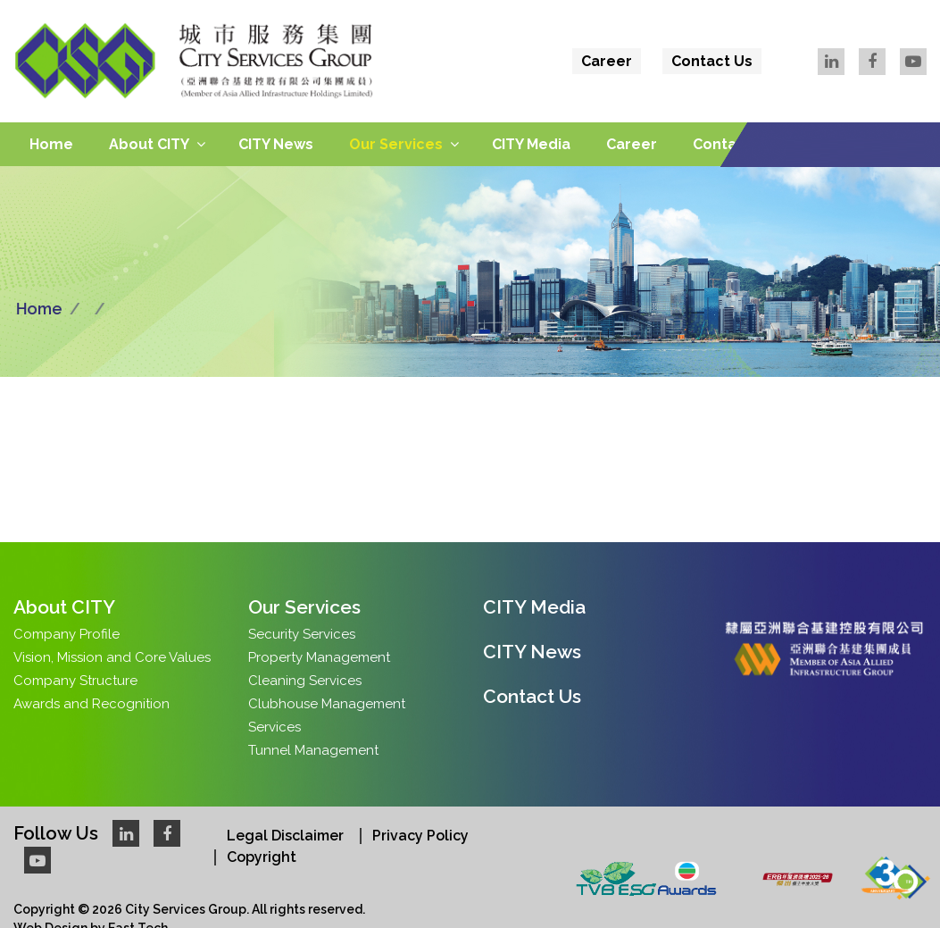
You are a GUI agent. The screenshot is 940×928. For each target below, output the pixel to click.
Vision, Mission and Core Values (112, 657)
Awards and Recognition (91, 704)
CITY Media (531, 144)
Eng (905, 100)
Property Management (319, 657)
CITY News (275, 144)
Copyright (261, 857)
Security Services (301, 634)
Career (606, 61)
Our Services (396, 144)
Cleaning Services (305, 681)
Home (51, 144)
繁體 (859, 100)
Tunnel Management (313, 750)
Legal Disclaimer (285, 835)
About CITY (149, 144)
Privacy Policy (420, 835)
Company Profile (66, 634)
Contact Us (712, 61)
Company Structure (75, 681)
